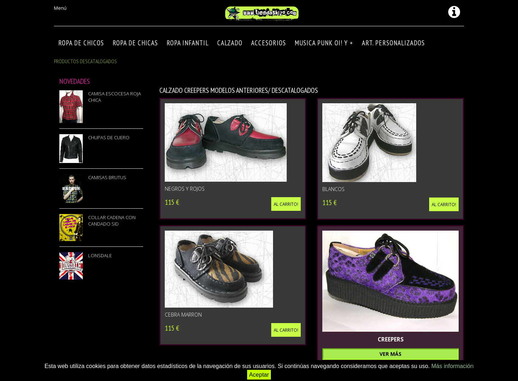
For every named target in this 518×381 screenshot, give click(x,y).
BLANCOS (333, 189)
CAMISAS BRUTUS (107, 177)
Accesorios (268, 42)
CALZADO (229, 42)
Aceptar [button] (259, 375)
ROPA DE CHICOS (81, 42)
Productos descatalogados (85, 61)
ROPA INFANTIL (188, 42)
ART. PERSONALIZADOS (393, 42)
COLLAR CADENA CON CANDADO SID (112, 220)
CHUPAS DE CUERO (109, 137)
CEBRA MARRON (183, 314)
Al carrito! (286, 204)
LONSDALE (100, 255)
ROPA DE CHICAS (135, 42)
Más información (452, 366)
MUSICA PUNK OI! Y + (324, 42)
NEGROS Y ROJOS (185, 188)
